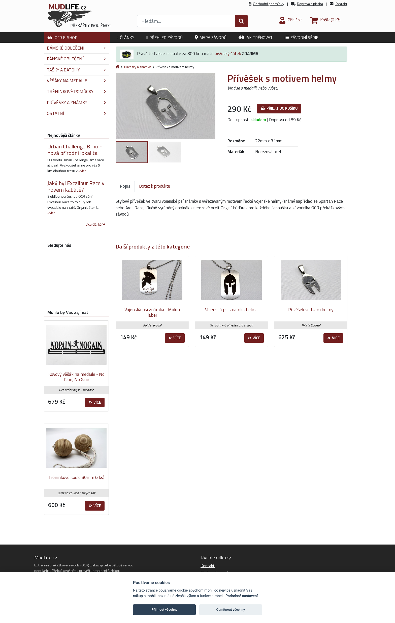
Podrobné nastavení (241, 596)
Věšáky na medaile (76, 80)
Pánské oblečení (76, 58)
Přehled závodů (164, 37)
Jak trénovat (256, 37)
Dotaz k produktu (154, 186)
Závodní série (301, 37)
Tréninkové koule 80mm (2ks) (76, 477)
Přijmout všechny (164, 609)
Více (175, 338)
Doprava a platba (310, 4)
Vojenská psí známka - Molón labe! (152, 312)
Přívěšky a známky (137, 66)
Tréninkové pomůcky (76, 91)
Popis (125, 186)
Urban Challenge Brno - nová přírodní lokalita (74, 149)
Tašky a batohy (76, 69)
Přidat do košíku (279, 108)
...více (82, 171)
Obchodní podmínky (268, 4)
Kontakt (341, 4)
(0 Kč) (325, 20)
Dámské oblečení (76, 48)
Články (125, 37)
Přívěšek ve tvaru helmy (311, 309)
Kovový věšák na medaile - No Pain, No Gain (76, 377)
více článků (95, 224)
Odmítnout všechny (230, 609)
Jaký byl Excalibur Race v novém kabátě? (76, 186)
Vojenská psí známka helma (231, 309)
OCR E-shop (62, 37)
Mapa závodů (210, 37)
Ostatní (76, 113)
